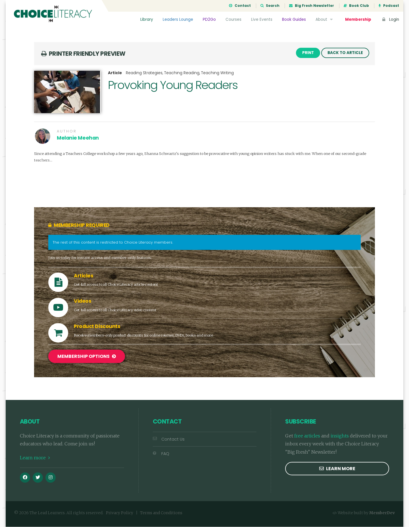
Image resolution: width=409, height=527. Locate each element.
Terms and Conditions (161, 513)
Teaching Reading (181, 73)
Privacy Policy (119, 513)
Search (269, 5)
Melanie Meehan (78, 138)
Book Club (356, 5)
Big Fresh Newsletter (311, 5)
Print (308, 53)
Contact (240, 5)
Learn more (35, 458)
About (325, 19)
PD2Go (209, 19)
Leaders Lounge (178, 19)
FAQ (161, 454)
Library (146, 19)
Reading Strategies (144, 73)
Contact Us (169, 439)
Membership (358, 19)
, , (180, 73)
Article (115, 73)
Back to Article (345, 53)
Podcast (389, 5)
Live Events (261, 19)
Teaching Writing (217, 73)
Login (390, 19)
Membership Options (86, 357)
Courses (233, 19)
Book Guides (294, 19)
